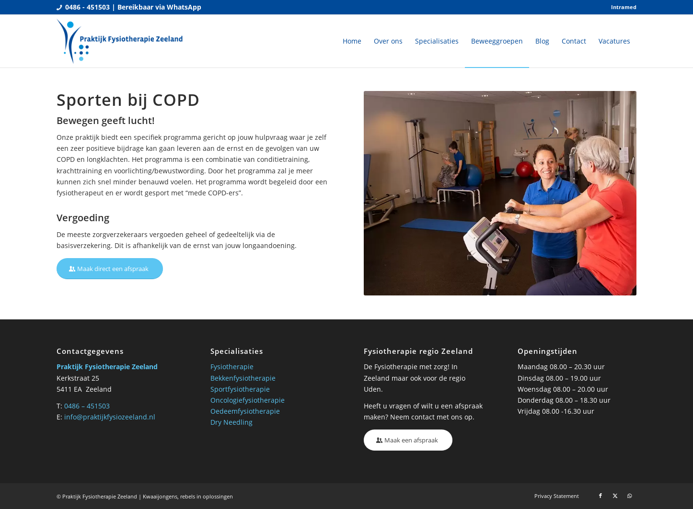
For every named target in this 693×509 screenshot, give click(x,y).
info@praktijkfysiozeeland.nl (109, 416)
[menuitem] (621, 7)
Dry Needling (231, 422)
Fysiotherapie (232, 366)
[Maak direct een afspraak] (110, 269)
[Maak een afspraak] (408, 440)
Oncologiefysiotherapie (247, 400)
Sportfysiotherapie (240, 389)
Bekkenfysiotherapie (243, 378)
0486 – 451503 (87, 405)
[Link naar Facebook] (600, 495)
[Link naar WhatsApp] (629, 495)
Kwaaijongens (160, 496)
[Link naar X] (615, 495)
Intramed (623, 7)
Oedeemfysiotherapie (245, 411)
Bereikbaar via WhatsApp (159, 6)
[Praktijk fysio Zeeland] (120, 41)
